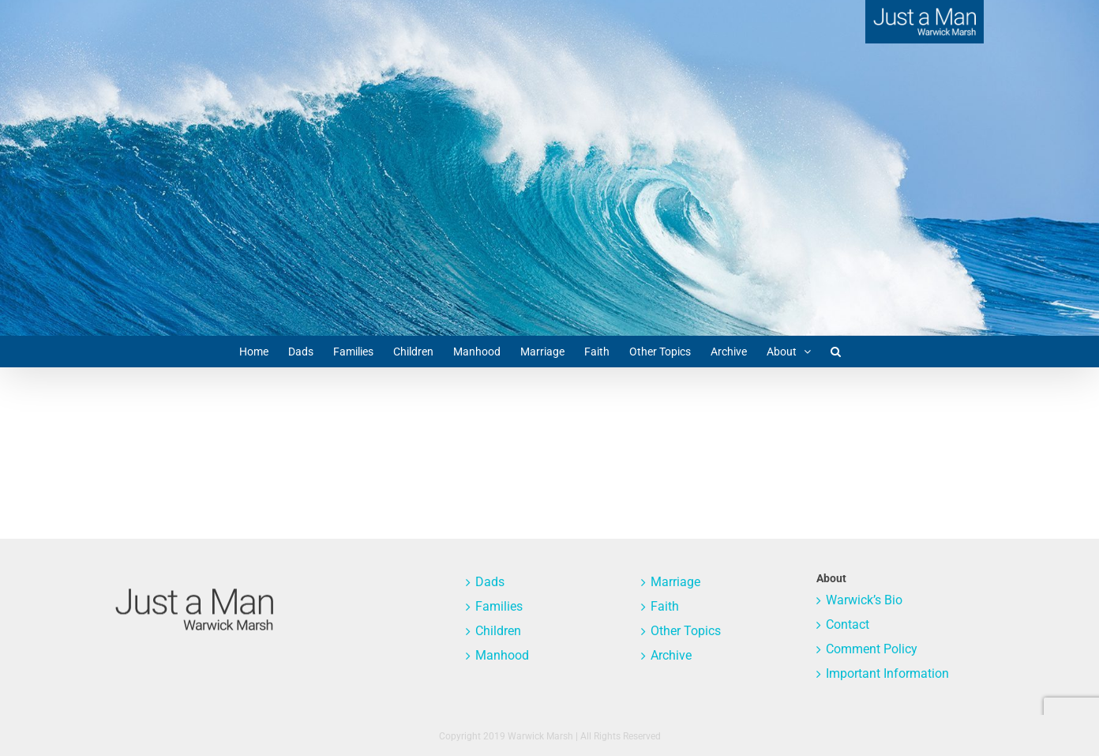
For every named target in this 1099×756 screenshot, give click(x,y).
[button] (836, 351)
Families (499, 606)
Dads (489, 581)
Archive (671, 655)
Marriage (675, 581)
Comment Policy (871, 648)
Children (498, 630)
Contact (847, 624)
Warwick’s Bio (864, 599)
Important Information (887, 673)
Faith (665, 606)
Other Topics (686, 630)
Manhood (502, 655)
